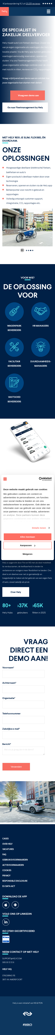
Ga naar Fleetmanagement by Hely (25, 107)
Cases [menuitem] (5, 838)
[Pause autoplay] (22, 250)
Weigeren (27, 554)
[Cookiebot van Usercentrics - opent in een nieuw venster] (39, 479)
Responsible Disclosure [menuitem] (14, 881)
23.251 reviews (33, 3)
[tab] (26, 250)
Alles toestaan (27, 536)
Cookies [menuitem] (6, 870)
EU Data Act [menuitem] (8, 886)
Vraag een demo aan (28, 95)
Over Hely (16, 592)
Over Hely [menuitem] (7, 844)
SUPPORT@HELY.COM (12, 958)
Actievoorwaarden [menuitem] (13, 865)
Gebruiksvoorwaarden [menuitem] (15, 859)
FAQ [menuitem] (4, 854)
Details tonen (39, 528)
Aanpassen (27, 545)
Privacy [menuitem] (6, 875)
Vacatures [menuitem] (8, 849)
